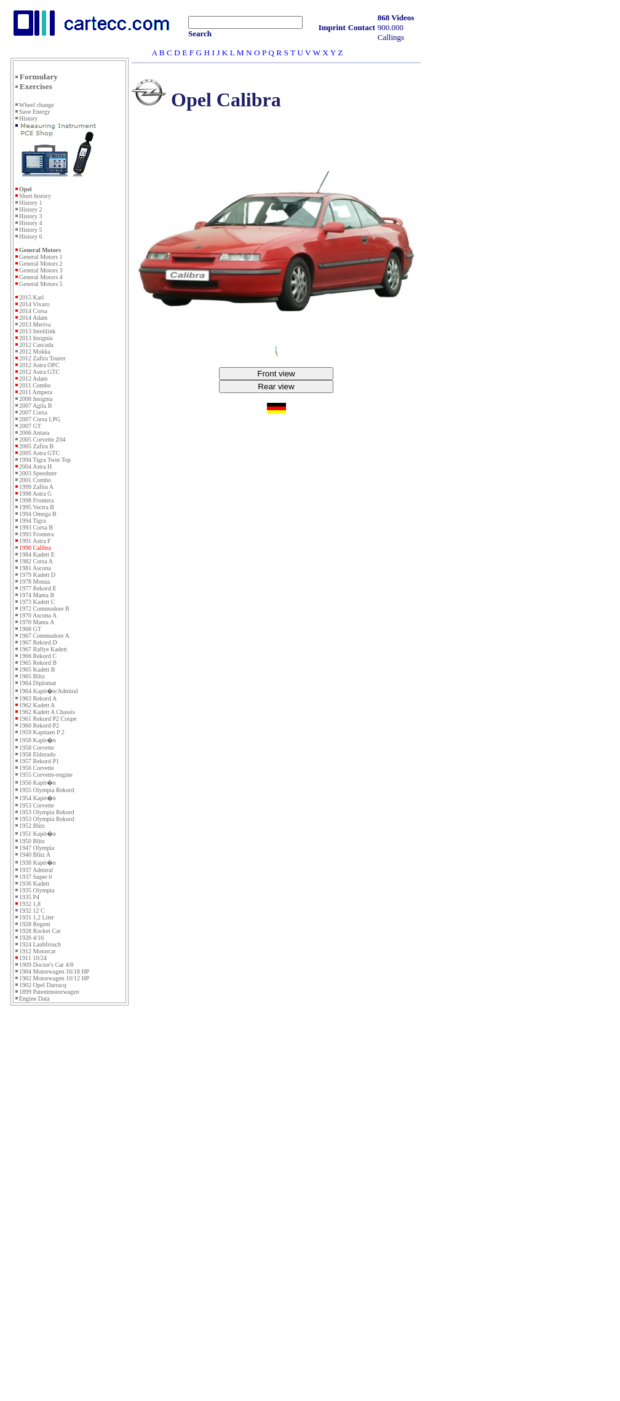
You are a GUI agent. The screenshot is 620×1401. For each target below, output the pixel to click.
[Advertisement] (69, 1209)
